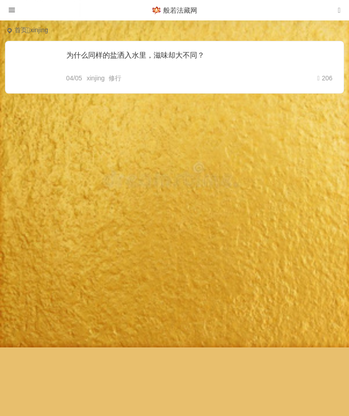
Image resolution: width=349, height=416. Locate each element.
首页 (21, 30)
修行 (115, 78)
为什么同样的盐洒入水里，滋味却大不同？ (135, 55)
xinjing (96, 78)
